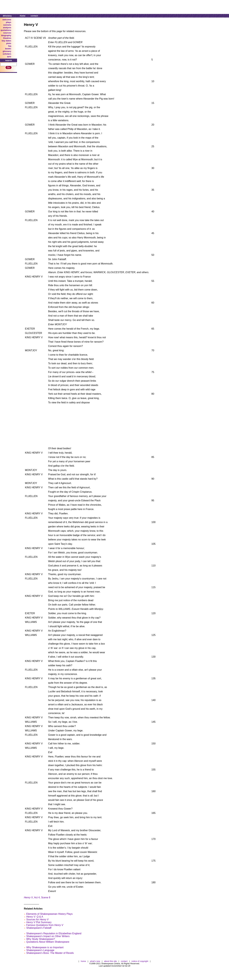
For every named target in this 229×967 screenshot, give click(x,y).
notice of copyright (139, 961)
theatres (7, 38)
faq (9, 46)
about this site (110, 961)
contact (34, 16)
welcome (6, 19)
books (8, 48)
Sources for (37, 919)
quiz (9, 56)
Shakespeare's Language (40, 950)
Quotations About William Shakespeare (47, 941)
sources (7, 33)
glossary (7, 51)
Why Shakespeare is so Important (44, 947)
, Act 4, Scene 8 (37, 897)
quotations (6, 30)
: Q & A (34, 916)
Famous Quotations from (44, 925)
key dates (6, 41)
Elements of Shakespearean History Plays (49, 914)
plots (8, 43)
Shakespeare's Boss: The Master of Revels (50, 953)
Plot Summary (38, 922)
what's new (95, 961)
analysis (7, 27)
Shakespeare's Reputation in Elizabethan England (53, 933)
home (22, 16)
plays (8, 22)
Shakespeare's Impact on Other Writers (47, 936)
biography (6, 35)
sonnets (7, 25)
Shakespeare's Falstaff (38, 928)
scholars (7, 54)
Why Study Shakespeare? (40, 939)
